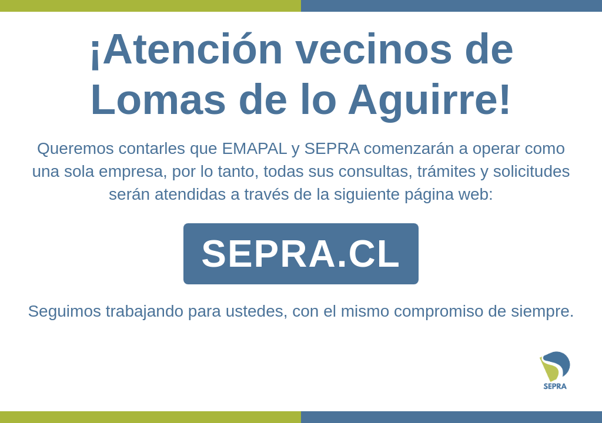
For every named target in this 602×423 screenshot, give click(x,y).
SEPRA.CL (301, 254)
